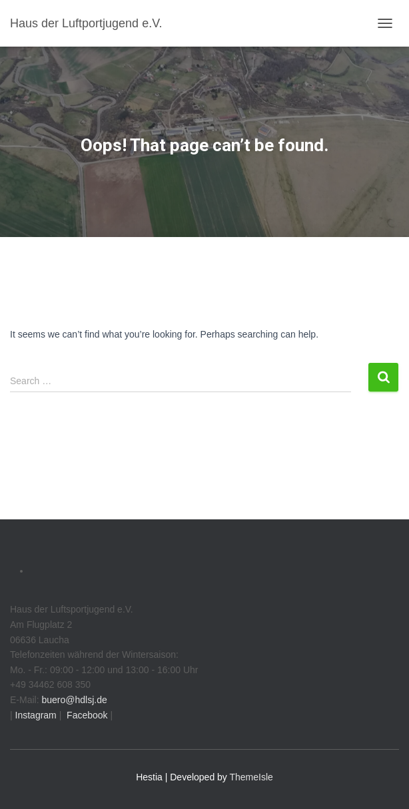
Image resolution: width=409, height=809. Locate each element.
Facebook (85, 715)
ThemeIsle (251, 777)
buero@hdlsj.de (74, 699)
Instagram (35, 715)
